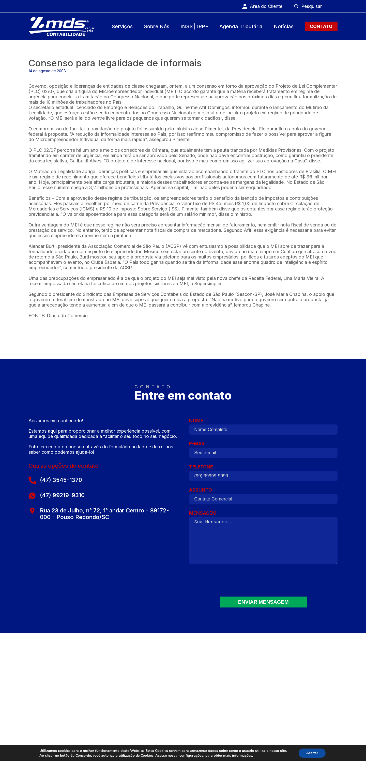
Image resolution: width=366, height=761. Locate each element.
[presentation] (263, 583)
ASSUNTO (263, 497)
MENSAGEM (263, 539)
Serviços (122, 26)
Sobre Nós (156, 26)
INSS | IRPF (194, 26)
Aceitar (312, 753)
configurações (191, 755)
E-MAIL (263, 451)
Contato (321, 26)
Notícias (284, 26)
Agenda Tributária (241, 26)
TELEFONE (263, 474)
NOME (263, 428)
